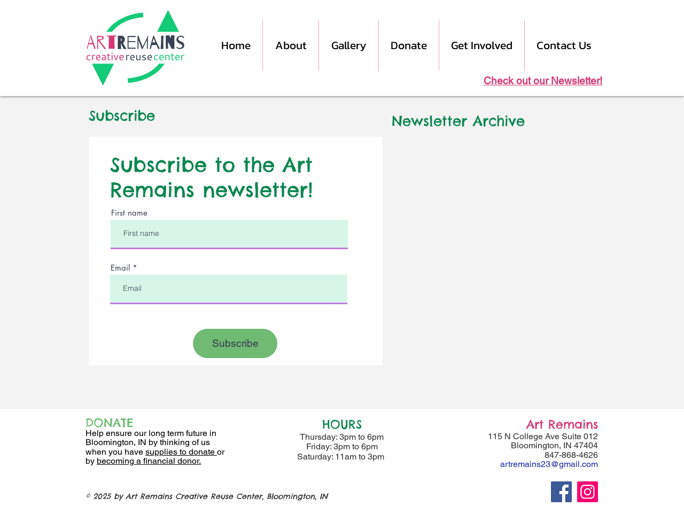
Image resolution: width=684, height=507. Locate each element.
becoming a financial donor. (149, 461)
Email (120, 268)
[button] (290, 45)
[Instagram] (587, 491)
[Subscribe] (235, 343)
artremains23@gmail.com (549, 464)
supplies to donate (181, 452)
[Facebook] (561, 491)
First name (129, 213)
